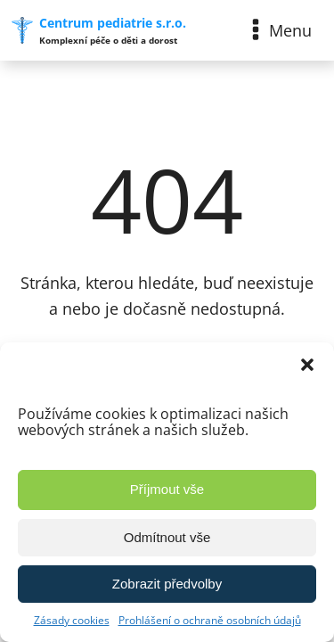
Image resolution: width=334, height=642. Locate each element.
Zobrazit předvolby (167, 583)
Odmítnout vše (167, 537)
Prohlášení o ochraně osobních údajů (209, 620)
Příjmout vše (167, 489)
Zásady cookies (72, 620)
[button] (307, 365)
